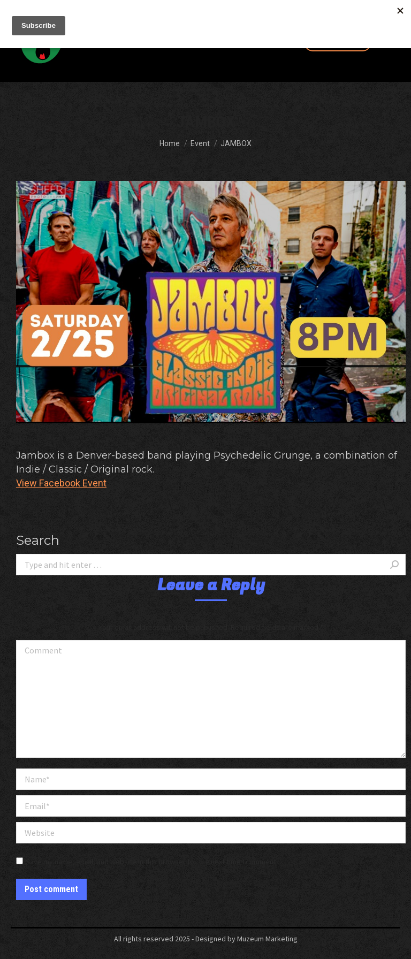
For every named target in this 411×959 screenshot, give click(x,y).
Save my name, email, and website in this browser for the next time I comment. (152, 861)
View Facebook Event (61, 483)
